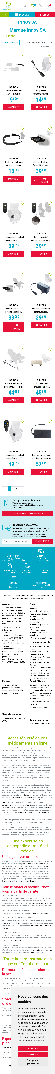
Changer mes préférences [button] (33, 1062)
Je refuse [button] (33, 1054)
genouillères (26, 864)
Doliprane (27, 795)
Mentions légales (37, 630)
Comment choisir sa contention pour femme (19, 881)
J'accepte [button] (33, 1048)
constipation (6, 805)
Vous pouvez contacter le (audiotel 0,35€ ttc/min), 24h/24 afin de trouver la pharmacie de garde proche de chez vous (41, 673)
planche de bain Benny (12, 923)
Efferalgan (16, 798)
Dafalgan (28, 798)
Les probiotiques (8, 1047)
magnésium (42, 812)
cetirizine (28, 805)
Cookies (34, 635)
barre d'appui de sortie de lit (36, 903)
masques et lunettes (29, 953)
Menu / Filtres (11, 42)
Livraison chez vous (38, 707)
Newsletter (7, 630)
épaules (5, 869)
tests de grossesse (27, 812)
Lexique (33, 617)
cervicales (45, 866)
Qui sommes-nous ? (11, 627)
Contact (6, 633)
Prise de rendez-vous (39, 611)
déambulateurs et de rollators (38, 913)
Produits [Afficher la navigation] (25, 14)
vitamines (29, 815)
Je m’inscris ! (42, 541)
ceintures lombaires (38, 864)
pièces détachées (18, 940)
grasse (4, 802)
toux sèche (43, 800)
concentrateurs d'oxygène (42, 950)
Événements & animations (41, 614)
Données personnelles (39, 633)
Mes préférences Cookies (41, 638)
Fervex (7, 808)
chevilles (22, 869)
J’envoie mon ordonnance (27, 513)
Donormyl (47, 808)
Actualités (34, 609)
